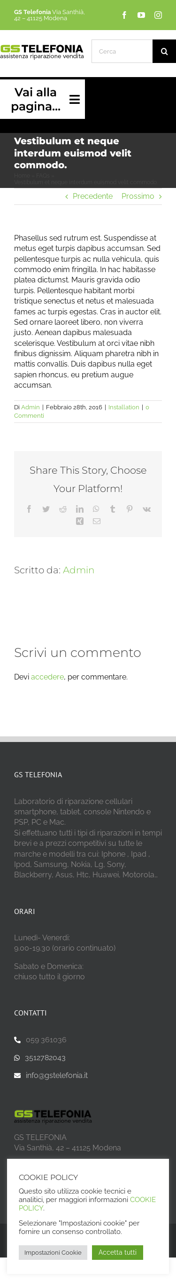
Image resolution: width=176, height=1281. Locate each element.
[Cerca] (122, 51)
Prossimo (138, 196)
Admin (30, 407)
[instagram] (158, 15)
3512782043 (45, 1057)
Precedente (93, 196)
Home (22, 175)
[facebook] (124, 15)
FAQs (43, 175)
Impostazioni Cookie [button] (53, 1252)
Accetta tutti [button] (118, 1252)
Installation (123, 407)
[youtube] (141, 15)
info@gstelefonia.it (57, 1075)
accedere (47, 676)
